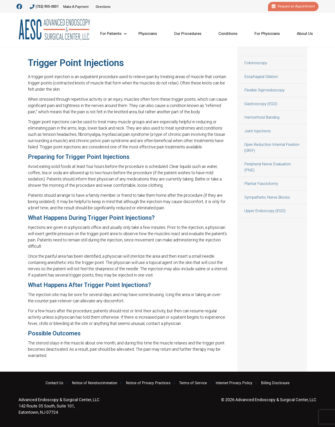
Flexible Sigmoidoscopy (264, 90)
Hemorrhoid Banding (261, 117)
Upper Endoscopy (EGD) (264, 210)
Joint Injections (257, 131)
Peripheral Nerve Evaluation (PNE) (267, 167)
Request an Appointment (293, 6)
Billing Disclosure (275, 383)
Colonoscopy (255, 62)
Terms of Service (193, 383)
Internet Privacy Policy (234, 383)
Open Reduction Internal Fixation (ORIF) (271, 147)
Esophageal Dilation (261, 76)
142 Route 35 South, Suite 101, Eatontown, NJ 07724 (59, 406)
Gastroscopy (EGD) (260, 103)
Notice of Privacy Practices (148, 383)
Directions (103, 7)
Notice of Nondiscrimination (94, 383)
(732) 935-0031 (44, 6)
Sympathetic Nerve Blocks (267, 197)
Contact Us (54, 383)
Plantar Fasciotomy (261, 183)
